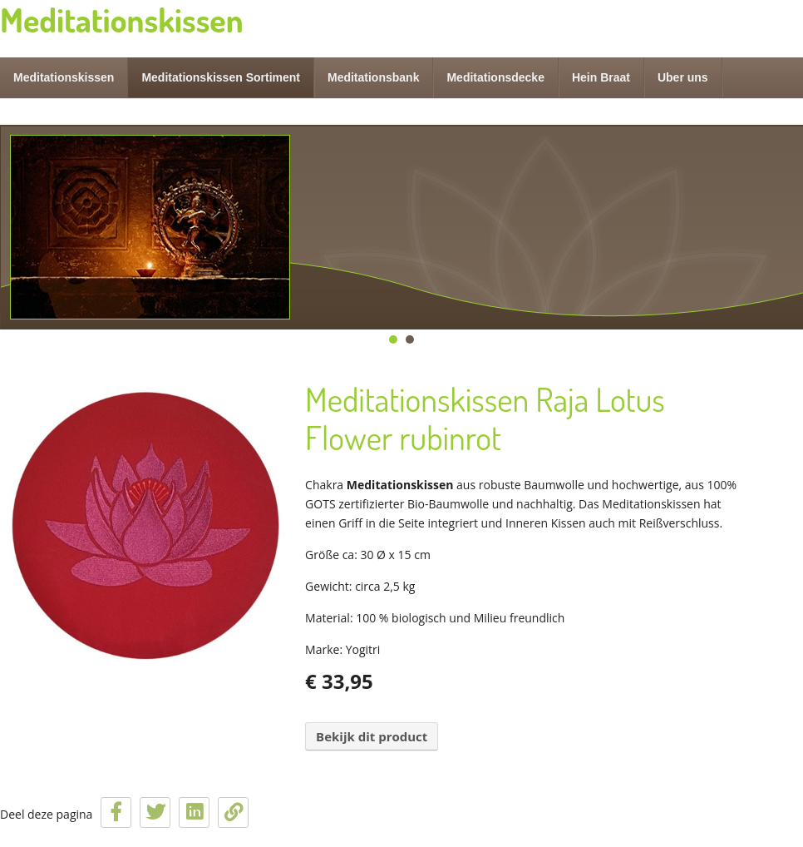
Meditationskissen (63, 77)
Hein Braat (601, 77)
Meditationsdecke (495, 77)
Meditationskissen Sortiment (220, 77)
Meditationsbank (373, 77)
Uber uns (683, 77)
